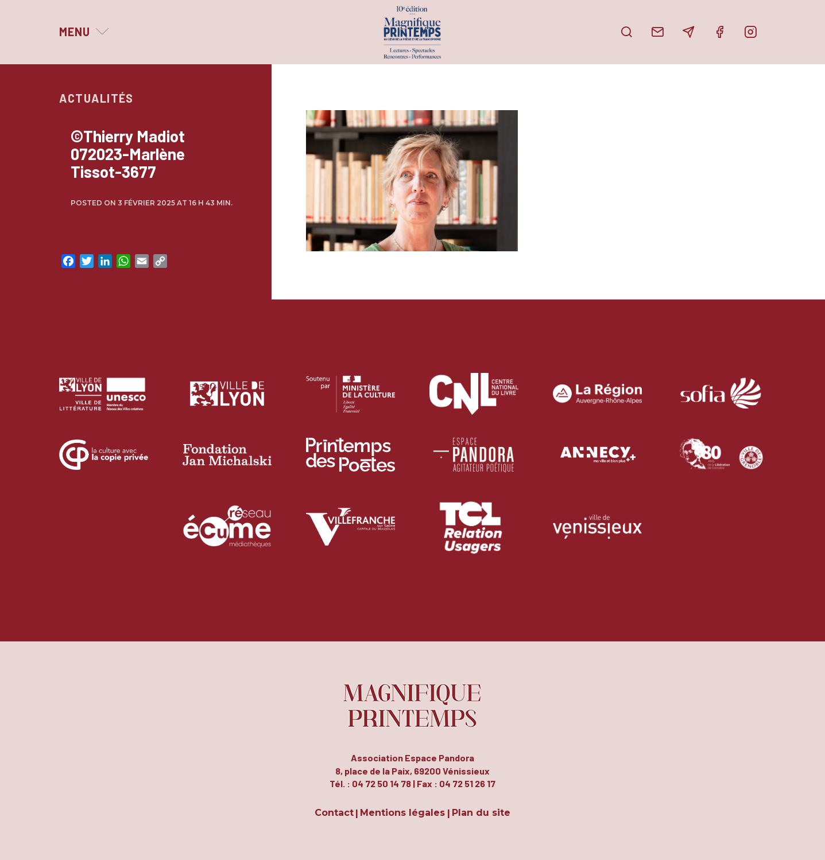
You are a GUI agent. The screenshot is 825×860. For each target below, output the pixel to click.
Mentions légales (402, 813)
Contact (334, 813)
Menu (74, 31)
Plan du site (481, 813)
